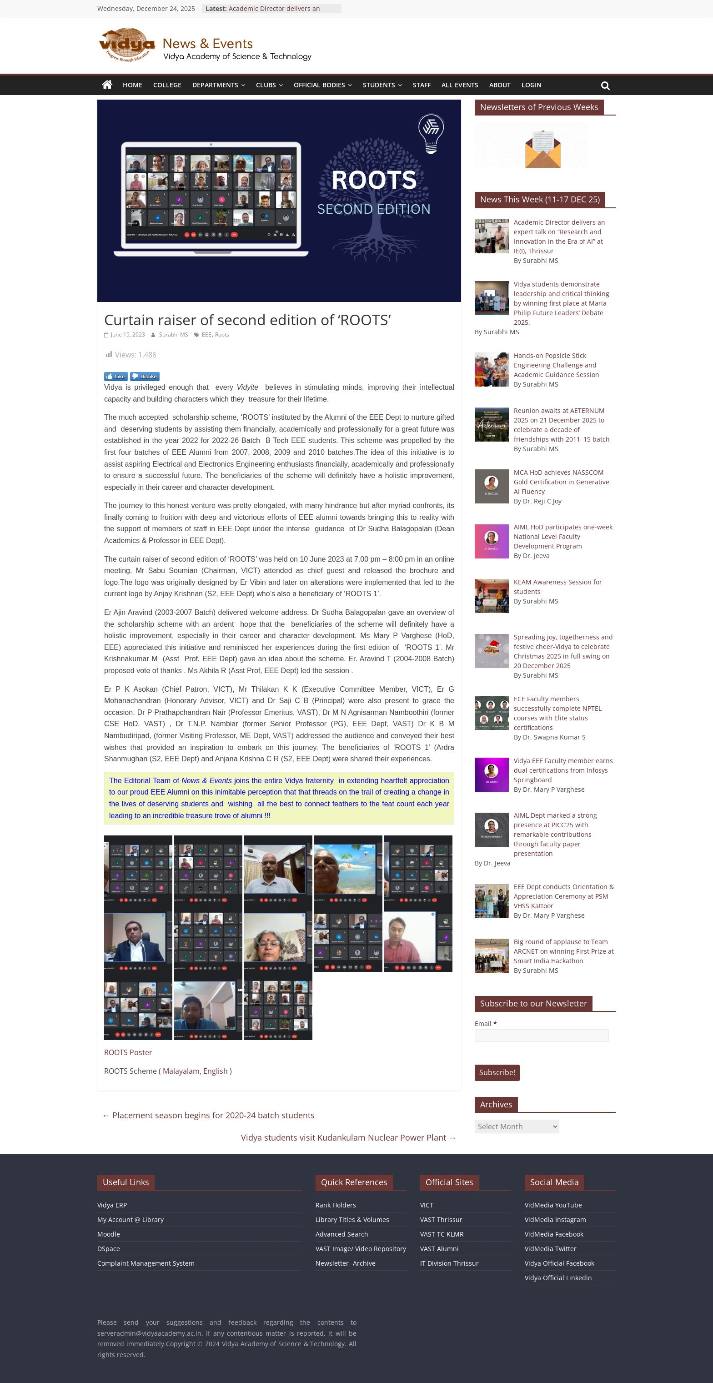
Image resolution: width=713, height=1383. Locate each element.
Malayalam (181, 1071)
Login (532, 84)
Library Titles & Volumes (352, 1219)
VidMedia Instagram (555, 1219)
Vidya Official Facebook (559, 1263)
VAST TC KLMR (442, 1234)
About (500, 84)
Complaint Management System (146, 1263)
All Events (460, 84)
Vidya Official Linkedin (558, 1277)
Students (379, 84)
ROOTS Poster (128, 1052)
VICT (426, 1205)
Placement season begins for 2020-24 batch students (208, 1115)
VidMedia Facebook (554, 1234)
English (215, 1071)
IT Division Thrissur (449, 1263)
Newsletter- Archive (346, 1263)
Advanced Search (342, 1234)
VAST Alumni (439, 1248)
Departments (215, 84)
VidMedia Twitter (551, 1248)
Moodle (108, 1234)
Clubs (266, 84)
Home (132, 84)
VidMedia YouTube (553, 1205)
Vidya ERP (112, 1205)
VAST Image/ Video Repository (361, 1248)
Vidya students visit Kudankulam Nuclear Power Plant (349, 1137)
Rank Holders (336, 1205)
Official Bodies (319, 84)
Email (486, 1023)
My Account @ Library (130, 1219)
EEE (206, 334)
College (167, 84)
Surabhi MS (174, 334)
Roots (222, 334)
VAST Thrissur (441, 1219)
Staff (422, 84)
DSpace (108, 1248)
